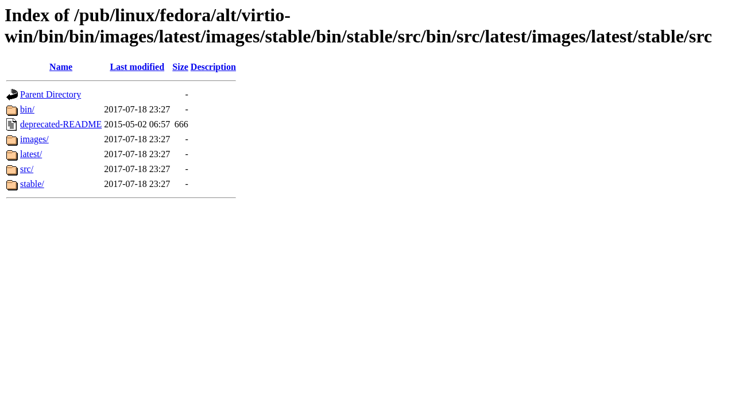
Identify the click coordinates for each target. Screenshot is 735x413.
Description (213, 67)
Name (60, 67)
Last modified (137, 67)
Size (180, 67)
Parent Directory (50, 94)
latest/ (31, 154)
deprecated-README (61, 124)
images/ (34, 139)
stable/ (32, 184)
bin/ (27, 109)
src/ (26, 169)
